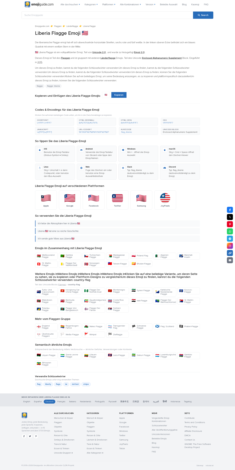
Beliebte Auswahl (168, 4)
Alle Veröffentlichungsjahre (164, 430)
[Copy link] (230, 253)
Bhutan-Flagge (141, 264)
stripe (86, 384)
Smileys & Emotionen (64, 440)
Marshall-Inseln (186, 256)
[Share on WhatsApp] (230, 231)
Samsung (123, 440)
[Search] (203, 15)
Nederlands (85, 401)
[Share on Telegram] (230, 239)
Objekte (58, 426)
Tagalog (188, 401)
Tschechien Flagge (92, 256)
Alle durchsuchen (70, 4)
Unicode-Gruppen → (63, 453)
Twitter (122, 435)
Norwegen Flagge (92, 264)
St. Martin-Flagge (44, 264)
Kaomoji (195, 4)
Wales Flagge (93, 326)
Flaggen (57, 26)
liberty (48, 384)
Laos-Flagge (116, 355)
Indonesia (175, 401)
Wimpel (90, 334)
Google (122, 422)
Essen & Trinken (61, 448)
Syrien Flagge (141, 290)
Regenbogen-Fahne (69, 327)
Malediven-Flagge (44, 301)
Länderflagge (72, 26)
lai (66, 384)
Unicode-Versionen (161, 434)
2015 (39, 62)
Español (38, 401)
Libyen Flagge (46, 355)
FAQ (206, 4)
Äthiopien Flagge (44, 363)
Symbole (58, 431)
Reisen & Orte (61, 435)
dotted (75, 384)
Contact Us (189, 440)
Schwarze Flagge (139, 327)
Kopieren (118, 95)
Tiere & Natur (60, 444)
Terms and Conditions (194, 422)
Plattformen (108, 4)
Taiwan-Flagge (117, 264)
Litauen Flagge (90, 355)
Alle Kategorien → (95, 453)
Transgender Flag (116, 327)
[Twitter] (30, 436)
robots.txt (209, 465)
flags (58, 384)
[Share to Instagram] (230, 246)
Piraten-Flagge (188, 326)
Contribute (189, 418)
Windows (123, 431)
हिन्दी (165, 401)
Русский (112, 401)
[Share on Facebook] (230, 210)
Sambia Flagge (66, 256)
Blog (184, 4)
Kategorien (91, 4)
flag (38, 384)
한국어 (146, 401)
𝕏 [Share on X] (230, 217)
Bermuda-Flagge (67, 301)
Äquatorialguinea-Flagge (94, 301)
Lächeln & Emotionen (97, 440)
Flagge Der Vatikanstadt (68, 264)
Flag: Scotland (164, 326)
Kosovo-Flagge (185, 291)
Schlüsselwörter (159, 425)
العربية (156, 401)
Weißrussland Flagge (46, 256)
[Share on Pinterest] (230, 224)
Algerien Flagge (161, 256)
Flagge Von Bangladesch (69, 309)
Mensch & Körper (95, 418)
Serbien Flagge (114, 309)
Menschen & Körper (63, 418)
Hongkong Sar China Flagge (69, 291)
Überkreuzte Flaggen (45, 335)
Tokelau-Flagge (43, 309)
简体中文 (124, 401)
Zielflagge (115, 334)
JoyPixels (123, 444)
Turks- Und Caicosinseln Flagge (45, 292)
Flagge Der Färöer (92, 309)
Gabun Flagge (141, 355)
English (26, 401)
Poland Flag (140, 256)
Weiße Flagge (69, 334)
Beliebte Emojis (159, 438)
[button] (54, 122)
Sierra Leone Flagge (69, 355)
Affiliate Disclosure (193, 431)
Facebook (124, 426)
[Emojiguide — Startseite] (24, 415)
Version (150, 4)
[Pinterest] (36, 436)
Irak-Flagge (139, 301)
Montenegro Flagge (116, 291)
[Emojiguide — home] (39, 4)
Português (100, 401)
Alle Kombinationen (130, 4)
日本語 (136, 401)
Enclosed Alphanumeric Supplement (180, 132)
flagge (40, 86)
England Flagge (43, 327)
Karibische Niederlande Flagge (163, 292)
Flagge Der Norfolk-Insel (92, 291)
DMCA (187, 435)
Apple (122, 418)
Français (61, 401)
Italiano (72, 401)
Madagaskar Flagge (116, 256)
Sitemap (199, 465)
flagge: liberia (53, 86)
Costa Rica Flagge (115, 301)
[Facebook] (24, 436)
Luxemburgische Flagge (165, 355)
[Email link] (230, 260)
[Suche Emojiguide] (107, 15)
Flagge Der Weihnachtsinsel (165, 301)
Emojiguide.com (42, 26)
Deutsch (50, 401)
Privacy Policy (190, 426)
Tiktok (122, 448)
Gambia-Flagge (185, 355)
